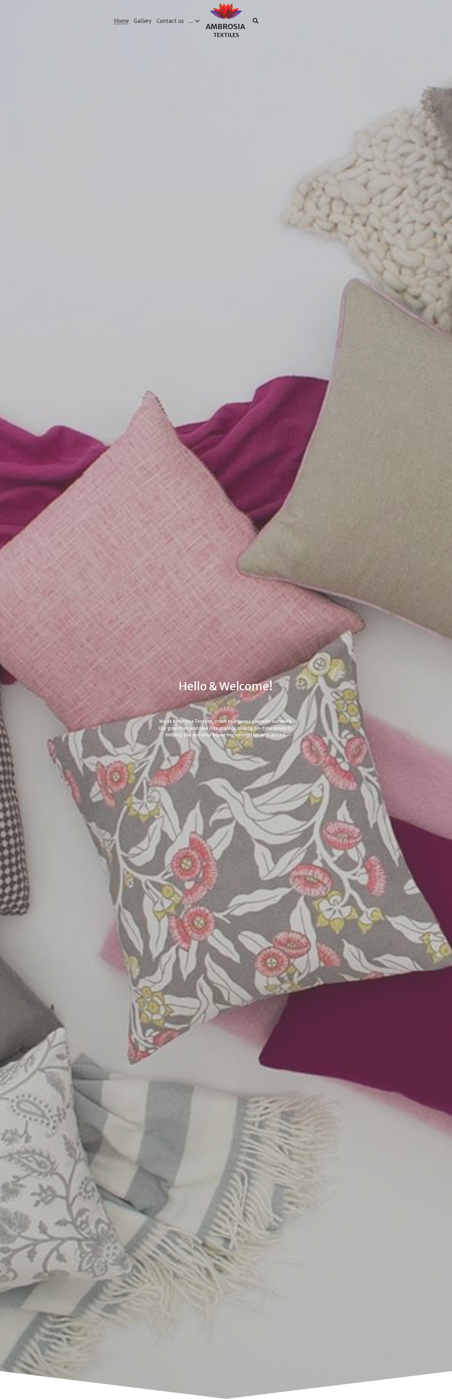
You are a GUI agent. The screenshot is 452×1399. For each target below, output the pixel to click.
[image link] (226, 10)
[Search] (256, 21)
